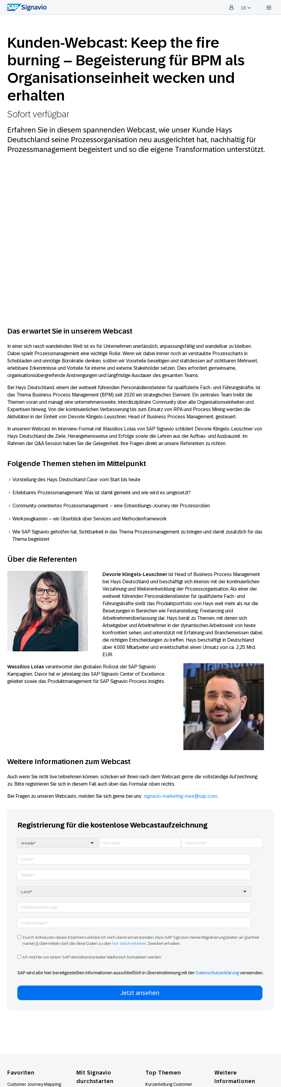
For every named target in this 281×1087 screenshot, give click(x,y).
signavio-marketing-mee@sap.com (180, 796)
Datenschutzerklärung (217, 972)
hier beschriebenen (129, 943)
